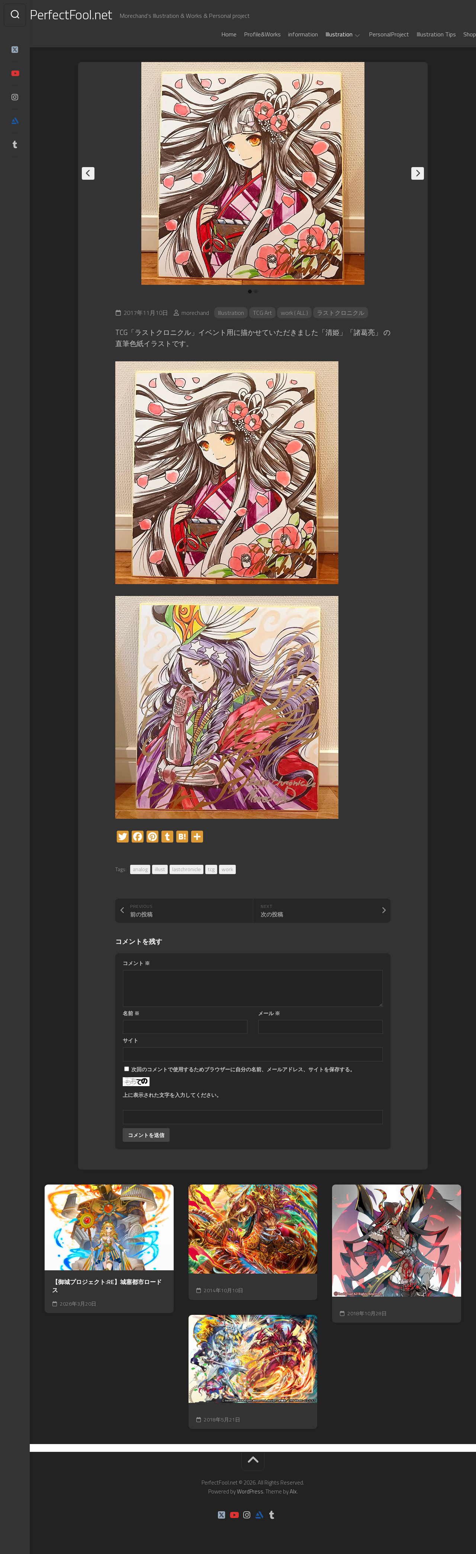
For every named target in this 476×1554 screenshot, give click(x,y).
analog (140, 869)
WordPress (250, 1491)
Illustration (324, 34)
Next (417, 173)
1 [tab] (250, 291)
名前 (131, 1013)
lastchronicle (186, 869)
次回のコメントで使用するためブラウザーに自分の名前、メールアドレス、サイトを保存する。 (243, 1069)
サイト (130, 1040)
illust (160, 869)
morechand (195, 312)
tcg (211, 869)
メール (269, 1013)
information (288, 34)
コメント (136, 963)
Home (214, 34)
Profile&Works (247, 34)
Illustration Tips (421, 34)
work (227, 869)
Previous (88, 173)
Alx (293, 1491)
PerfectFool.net (87, 15)
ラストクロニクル (343, 312)
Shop (454, 34)
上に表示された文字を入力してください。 (172, 1095)
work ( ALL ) (296, 312)
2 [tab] (256, 291)
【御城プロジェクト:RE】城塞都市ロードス (107, 1286)
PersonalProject (374, 34)
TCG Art (263, 312)
